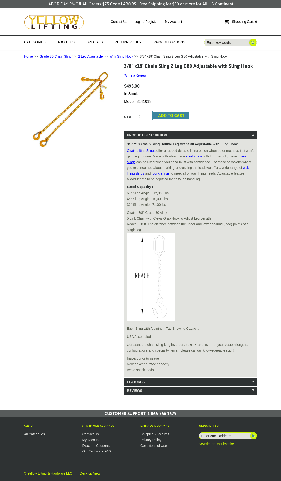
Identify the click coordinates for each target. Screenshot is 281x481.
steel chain (194, 156)
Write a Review (135, 75)
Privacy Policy (150, 440)
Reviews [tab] (134, 391)
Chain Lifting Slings (141, 150)
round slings (161, 173)
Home (28, 56)
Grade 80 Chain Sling (55, 56)
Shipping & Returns (154, 434)
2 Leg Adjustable (90, 56)
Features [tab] (136, 382)
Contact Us (119, 22)
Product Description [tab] (147, 135)
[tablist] (190, 263)
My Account (173, 22)
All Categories (34, 434)
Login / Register (146, 22)
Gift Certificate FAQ (96, 451)
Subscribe (253, 435)
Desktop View (90, 473)
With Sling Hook (121, 56)
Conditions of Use (153, 445)
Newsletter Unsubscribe (216, 444)
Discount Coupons (96, 445)
